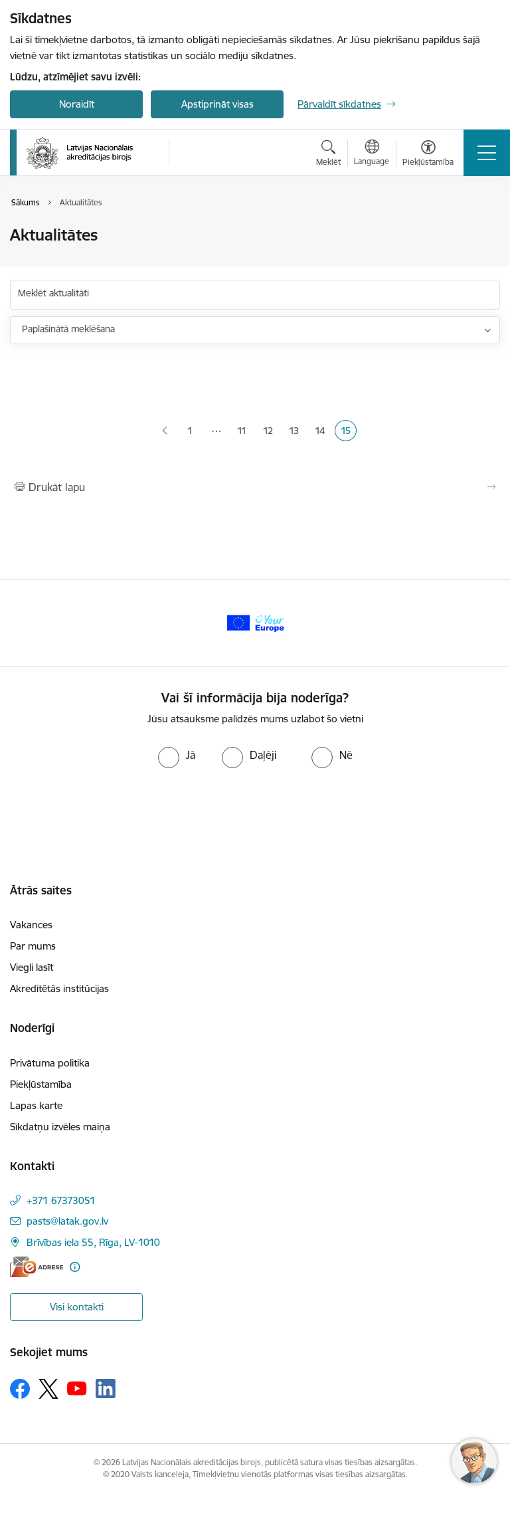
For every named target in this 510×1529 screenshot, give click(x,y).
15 (348, 432)
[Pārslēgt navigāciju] (487, 153)
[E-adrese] (36, 1267)
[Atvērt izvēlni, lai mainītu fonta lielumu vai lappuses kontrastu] (428, 155)
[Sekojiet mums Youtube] (77, 1388)
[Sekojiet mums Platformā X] (48, 1389)
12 (270, 432)
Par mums (33, 946)
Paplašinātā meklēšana (68, 329)
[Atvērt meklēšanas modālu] (328, 155)
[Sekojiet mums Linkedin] (106, 1389)
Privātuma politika (50, 1063)
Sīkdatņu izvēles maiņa (60, 1126)
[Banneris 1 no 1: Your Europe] (255, 622)
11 (244, 432)
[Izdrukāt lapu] (255, 487)
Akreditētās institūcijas (59, 988)
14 (322, 432)
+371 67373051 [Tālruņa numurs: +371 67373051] (61, 1200)
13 (296, 432)
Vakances (31, 924)
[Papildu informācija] (75, 1267)
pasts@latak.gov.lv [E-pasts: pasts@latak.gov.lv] (67, 1221)
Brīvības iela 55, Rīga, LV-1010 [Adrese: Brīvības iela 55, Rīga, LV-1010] (93, 1242)
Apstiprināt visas (217, 104)
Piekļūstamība (41, 1084)
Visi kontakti (77, 1306)
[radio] (176, 755)
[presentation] (111, 818)
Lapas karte (36, 1105)
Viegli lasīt (31, 967)
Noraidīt (76, 104)
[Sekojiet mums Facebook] (20, 1389)
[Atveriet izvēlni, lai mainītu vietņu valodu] (371, 154)
